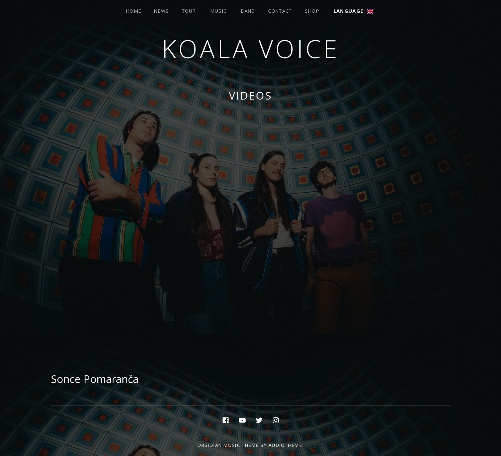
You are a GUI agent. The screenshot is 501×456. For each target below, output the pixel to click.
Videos (250, 95)
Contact (280, 11)
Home (133, 11)
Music (218, 11)
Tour (189, 11)
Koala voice (251, 48)
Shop (312, 11)
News (161, 11)
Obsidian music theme (228, 445)
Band (248, 11)
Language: (353, 11)
